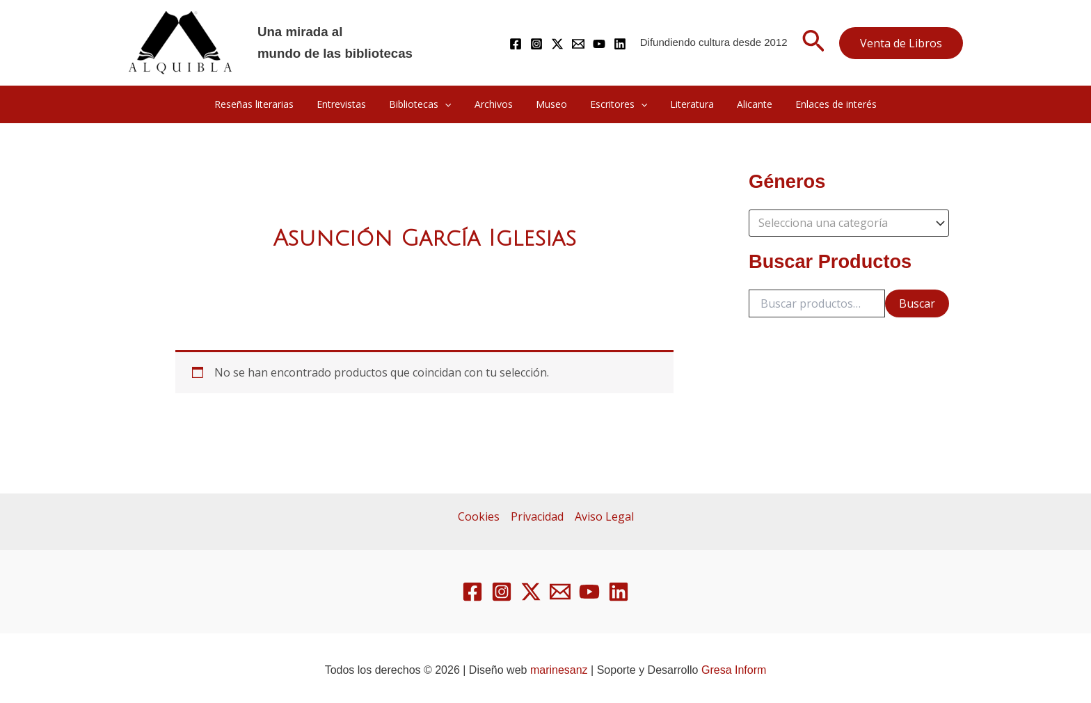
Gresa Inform (733, 670)
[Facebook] (515, 44)
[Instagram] (536, 44)
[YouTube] (599, 44)
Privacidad (537, 516)
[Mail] (578, 44)
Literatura (685, 104)
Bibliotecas (427, 104)
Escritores (615, 104)
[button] (813, 43)
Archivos (497, 104)
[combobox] (849, 223)
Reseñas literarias (268, 104)
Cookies (479, 516)
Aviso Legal (604, 516)
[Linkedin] (620, 44)
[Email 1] (560, 591)
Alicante (744, 104)
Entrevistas (351, 104)
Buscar (917, 303)
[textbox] (842, 223)
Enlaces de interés (822, 104)
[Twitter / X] (557, 44)
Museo (551, 104)
